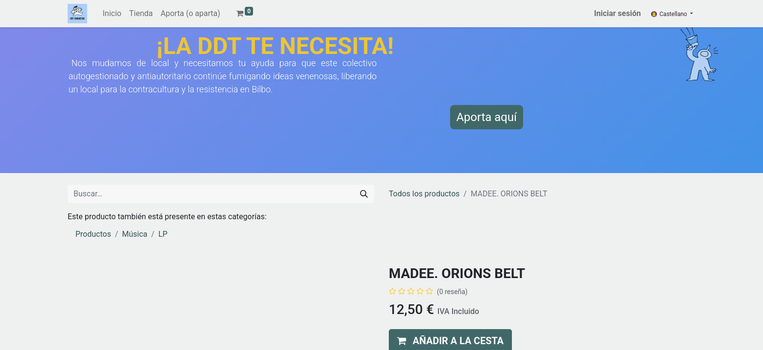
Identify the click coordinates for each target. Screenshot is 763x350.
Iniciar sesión (617, 13)
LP (162, 234)
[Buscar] (364, 194)
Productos (93, 234)
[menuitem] (112, 13)
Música (134, 234)
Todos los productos (424, 193)
